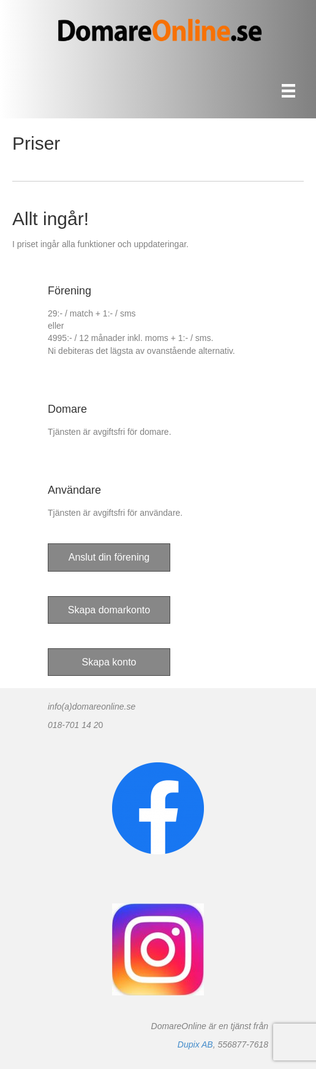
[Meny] (288, 90)
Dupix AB (195, 1044)
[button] (109, 557)
